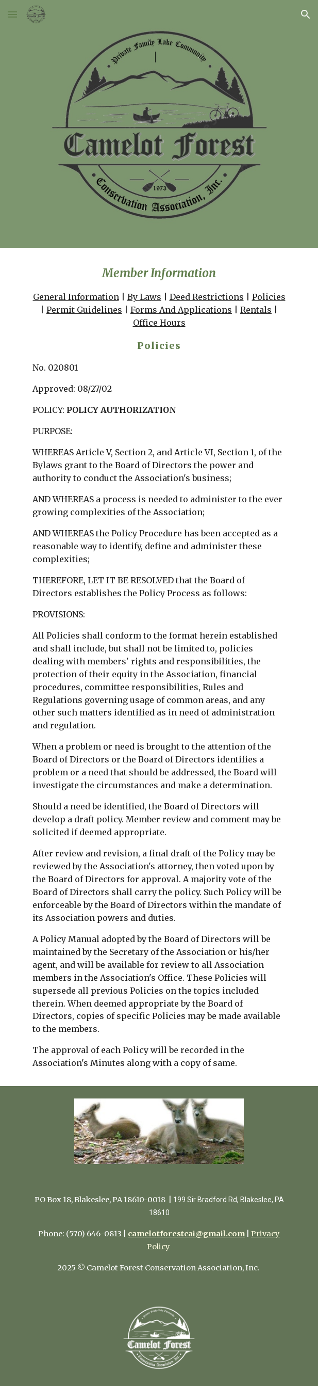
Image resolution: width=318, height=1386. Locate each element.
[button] (12, 14)
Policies (269, 297)
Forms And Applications (181, 310)
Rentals (256, 310)
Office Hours (159, 322)
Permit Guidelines (84, 310)
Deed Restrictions (207, 297)
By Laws (144, 297)
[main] (159, 667)
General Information (76, 297)
